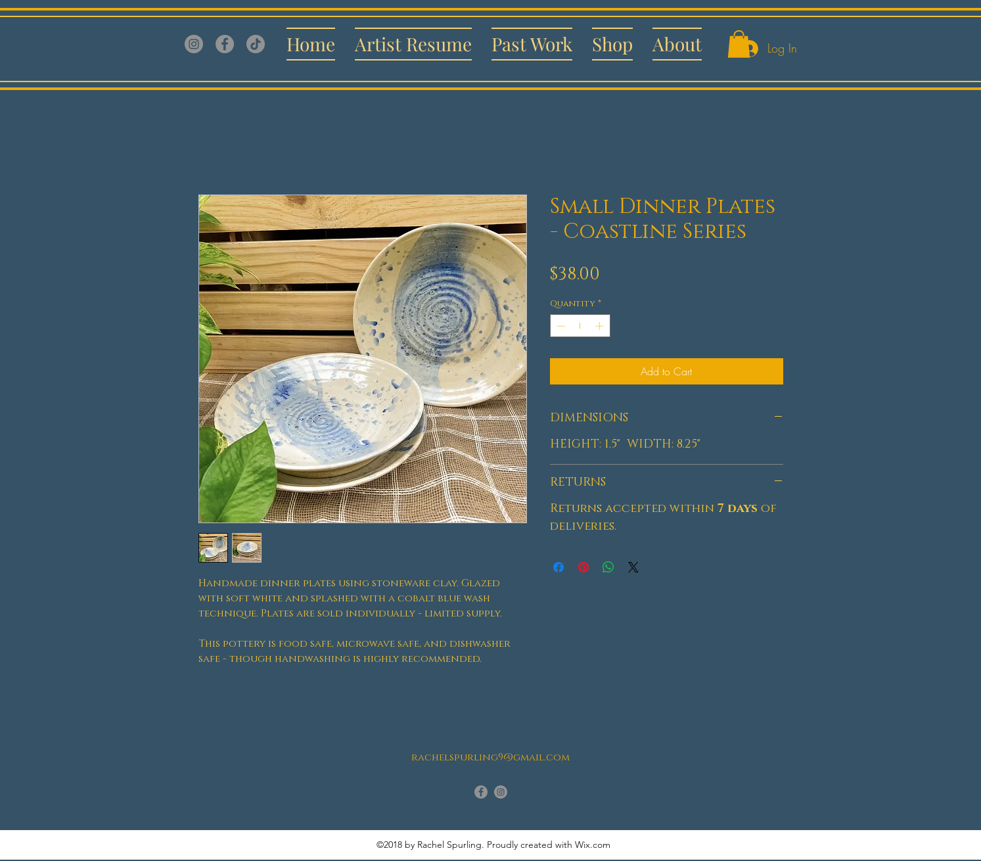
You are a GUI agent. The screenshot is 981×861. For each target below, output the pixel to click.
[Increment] (600, 326)
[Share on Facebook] (558, 567)
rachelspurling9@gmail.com (490, 757)
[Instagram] (194, 44)
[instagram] (500, 792)
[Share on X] (633, 567)
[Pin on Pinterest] (583, 567)
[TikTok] (255, 44)
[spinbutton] (580, 326)
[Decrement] (560, 326)
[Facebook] (225, 44)
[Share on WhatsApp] (608, 567)
